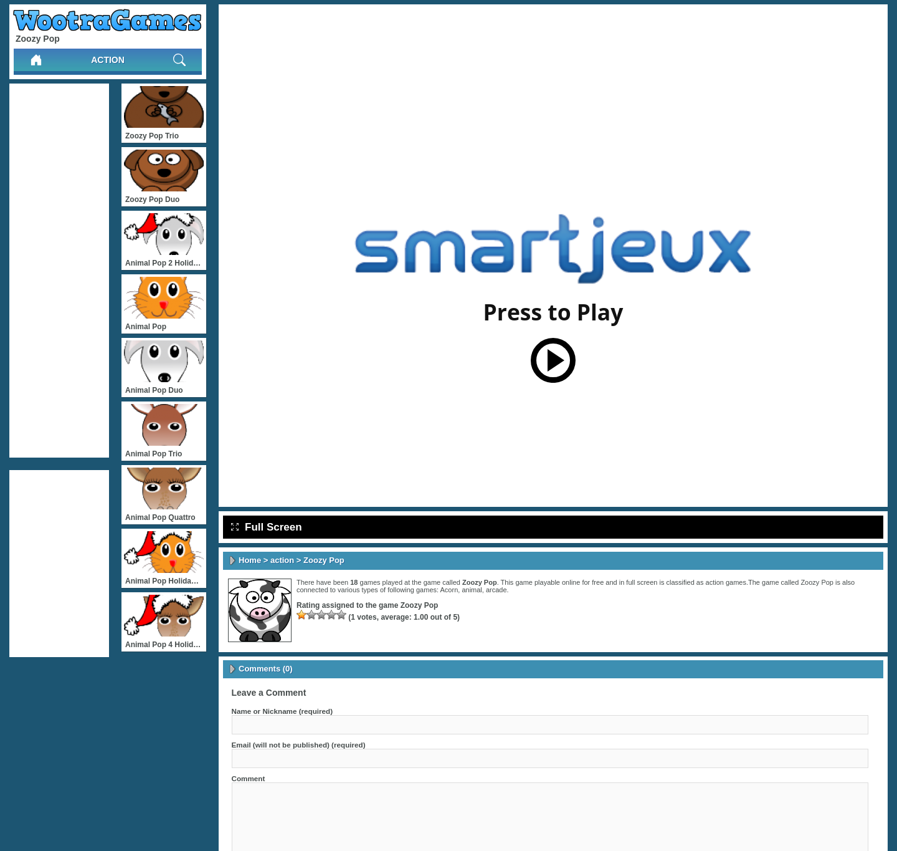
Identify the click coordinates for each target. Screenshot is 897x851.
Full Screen (266, 527)
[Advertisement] (59, 271)
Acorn (449, 590)
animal (472, 590)
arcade (496, 590)
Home (250, 560)
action (108, 60)
